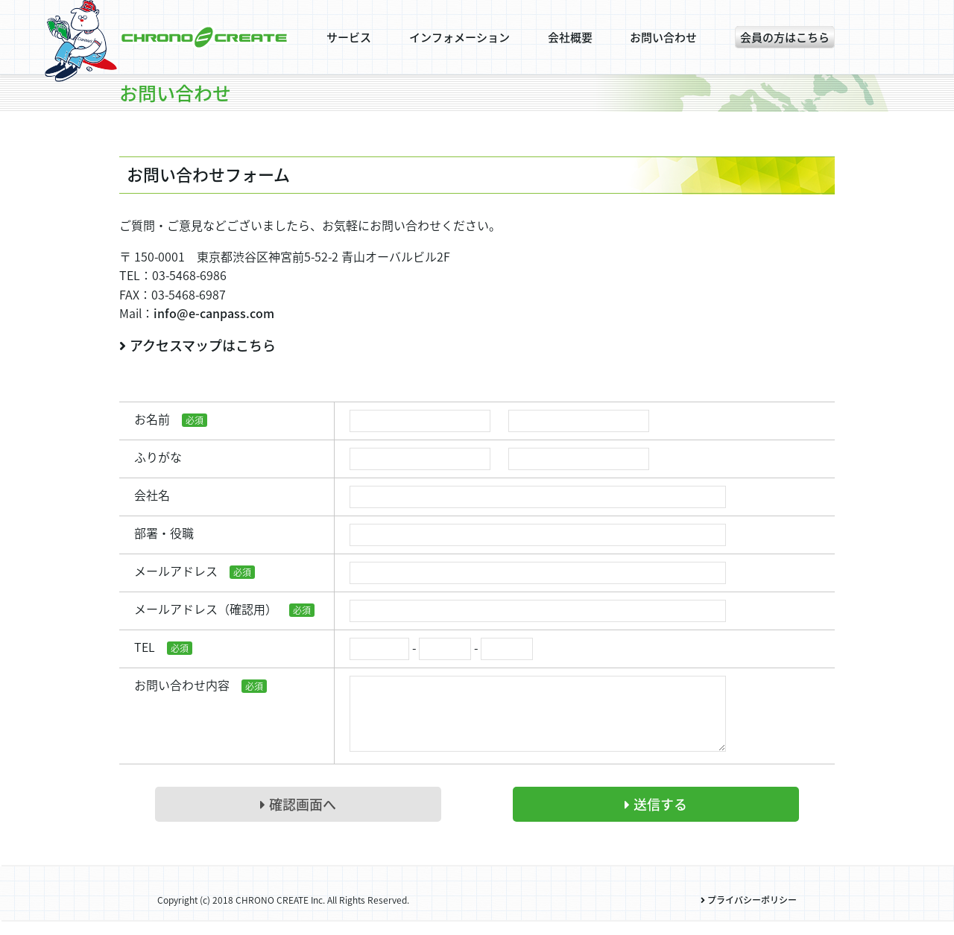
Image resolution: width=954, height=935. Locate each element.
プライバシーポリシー (749, 915)
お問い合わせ (663, 37)
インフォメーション (459, 37)
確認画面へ (298, 819)
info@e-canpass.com (214, 313)
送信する (656, 819)
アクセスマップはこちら (197, 345)
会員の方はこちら (785, 37)
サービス (348, 37)
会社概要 (570, 37)
